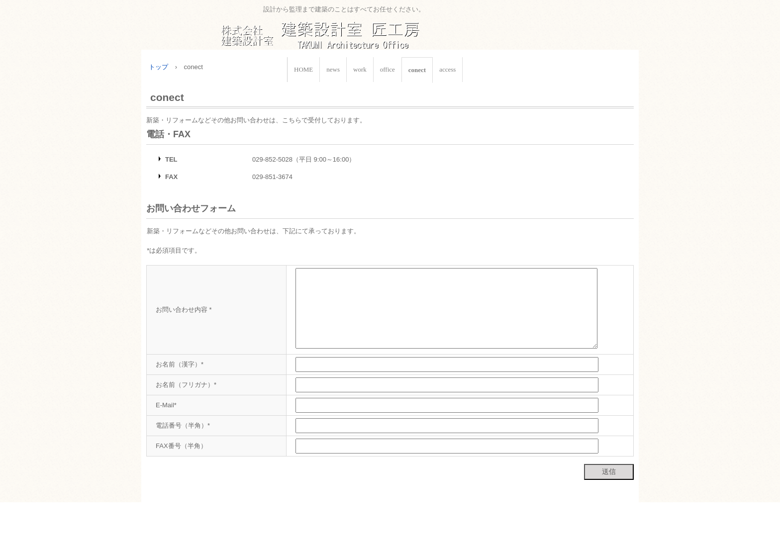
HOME (303, 69)
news (333, 69)
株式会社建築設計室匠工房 (343, 30)
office (387, 69)
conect (417, 70)
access (447, 69)
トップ (158, 67)
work (360, 69)
